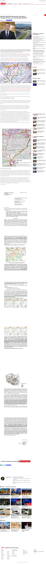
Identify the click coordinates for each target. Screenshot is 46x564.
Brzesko (2, 553)
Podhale (8, 554)
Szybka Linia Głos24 (26, 3)
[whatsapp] (5, 465)
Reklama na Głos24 (25, 552)
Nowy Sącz (8, 551)
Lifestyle (13, 552)
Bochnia (2, 552)
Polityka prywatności (25, 553)
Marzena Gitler (3, 20)
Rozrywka (20, 3)
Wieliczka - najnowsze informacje (8, 486)
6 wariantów (14, 59)
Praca (32, 3)
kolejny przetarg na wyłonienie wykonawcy (22, 53)
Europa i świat (37, 78)
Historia (15, 3)
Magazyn (13, 551)
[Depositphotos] (42, 551)
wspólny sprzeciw (11, 60)
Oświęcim (8, 553)
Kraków (2, 551)
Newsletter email (25, 551)
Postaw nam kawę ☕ (9, 20)
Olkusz (8, 552)
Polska (35, 67)
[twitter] (2, 465)
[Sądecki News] (38, 551)
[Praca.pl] (35, 551)
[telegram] (4, 465)
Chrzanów (2, 554)
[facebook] (0, 465)
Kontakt (24, 554)
